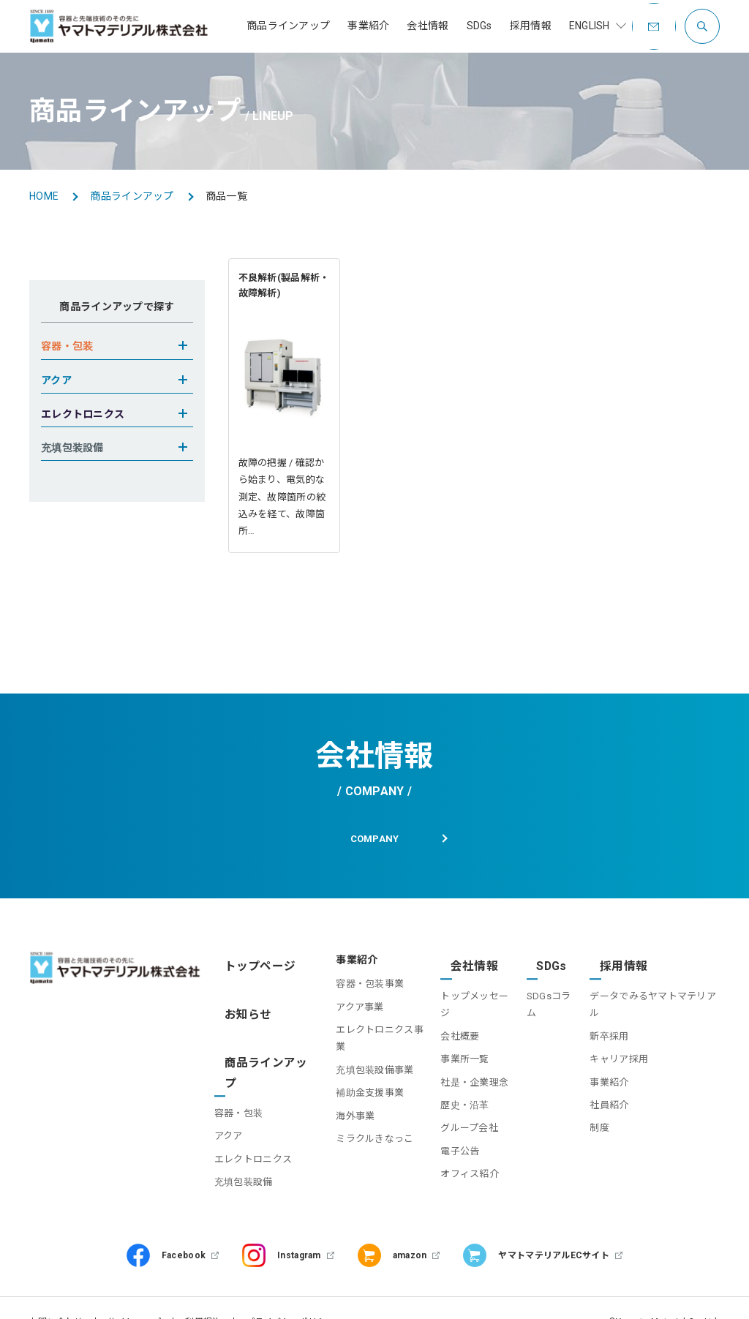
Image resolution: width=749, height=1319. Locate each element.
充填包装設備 (252, 1133)
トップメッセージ (466, 993)
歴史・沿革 (452, 1084)
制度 (593, 1107)
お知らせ (244, 1005)
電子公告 (447, 1130)
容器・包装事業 (352, 993)
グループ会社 (457, 1107)
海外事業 (337, 1107)
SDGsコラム (545, 993)
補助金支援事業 (352, 1084)
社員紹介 (603, 1084)
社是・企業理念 (462, 1061)
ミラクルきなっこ (357, 1130)
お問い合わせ (56, 1294)
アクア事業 (342, 1015)
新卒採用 (603, 1015)
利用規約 (203, 1294)
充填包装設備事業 (357, 1061)
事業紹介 (603, 1061)
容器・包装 (247, 1064)
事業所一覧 (452, 1039)
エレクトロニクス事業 (366, 1039)
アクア (237, 1087)
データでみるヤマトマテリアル (652, 993)
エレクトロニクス (262, 1110)
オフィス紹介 (457, 1153)
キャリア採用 (613, 1039)
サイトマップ (135, 1294)
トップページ (254, 969)
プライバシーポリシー (291, 1294)
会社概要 (447, 1015)
